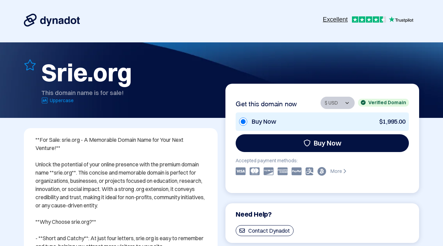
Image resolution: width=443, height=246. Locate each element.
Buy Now (322, 143)
